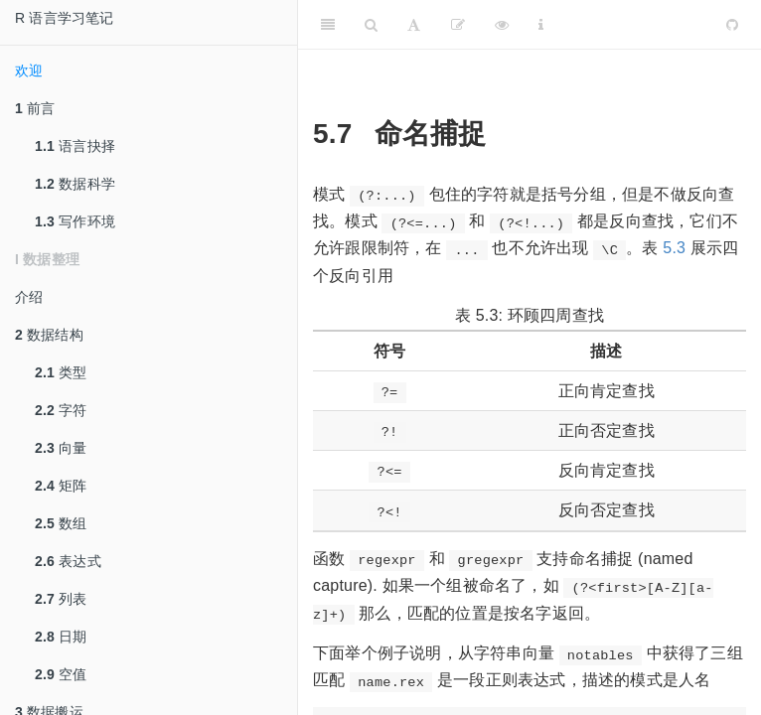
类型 (61, 372)
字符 (61, 410)
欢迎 (29, 70)
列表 (61, 599)
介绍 (29, 297)
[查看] (502, 25)
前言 (35, 108)
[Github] (732, 25)
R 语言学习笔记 (64, 18)
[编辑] (458, 25)
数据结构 (49, 335)
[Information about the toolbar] (541, 25)
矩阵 (61, 486)
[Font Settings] (413, 25)
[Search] (371, 25)
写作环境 (75, 221)
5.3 (674, 247)
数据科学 (75, 184)
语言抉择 (75, 146)
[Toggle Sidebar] (328, 25)
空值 (61, 674)
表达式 (68, 561)
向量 (61, 448)
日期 (61, 636)
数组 (61, 523)
